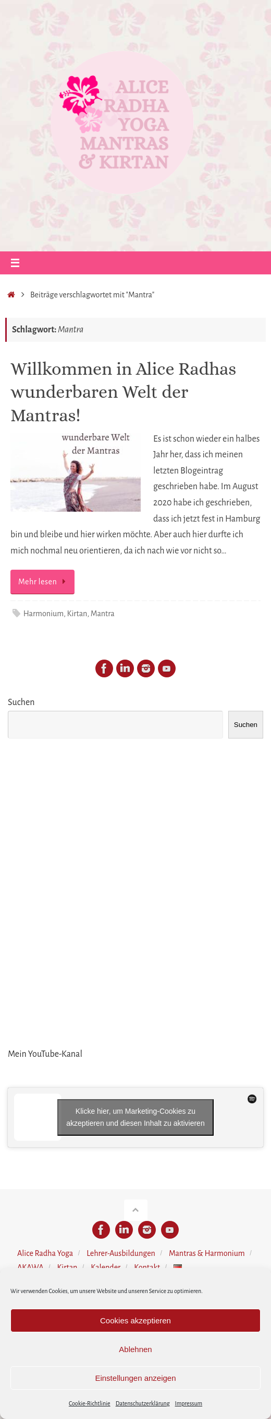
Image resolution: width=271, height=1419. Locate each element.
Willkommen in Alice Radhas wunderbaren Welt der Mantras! (123, 392)
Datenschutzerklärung (143, 1403)
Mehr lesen (44, 582)
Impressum (189, 1403)
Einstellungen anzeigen (135, 1378)
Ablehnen (135, 1349)
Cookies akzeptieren (135, 1320)
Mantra (103, 613)
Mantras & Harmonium (207, 1253)
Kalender (105, 1267)
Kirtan (77, 613)
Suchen (21, 702)
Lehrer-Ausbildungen (121, 1253)
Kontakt (147, 1267)
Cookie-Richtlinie (89, 1403)
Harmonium (43, 613)
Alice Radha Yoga (45, 1253)
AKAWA (30, 1267)
